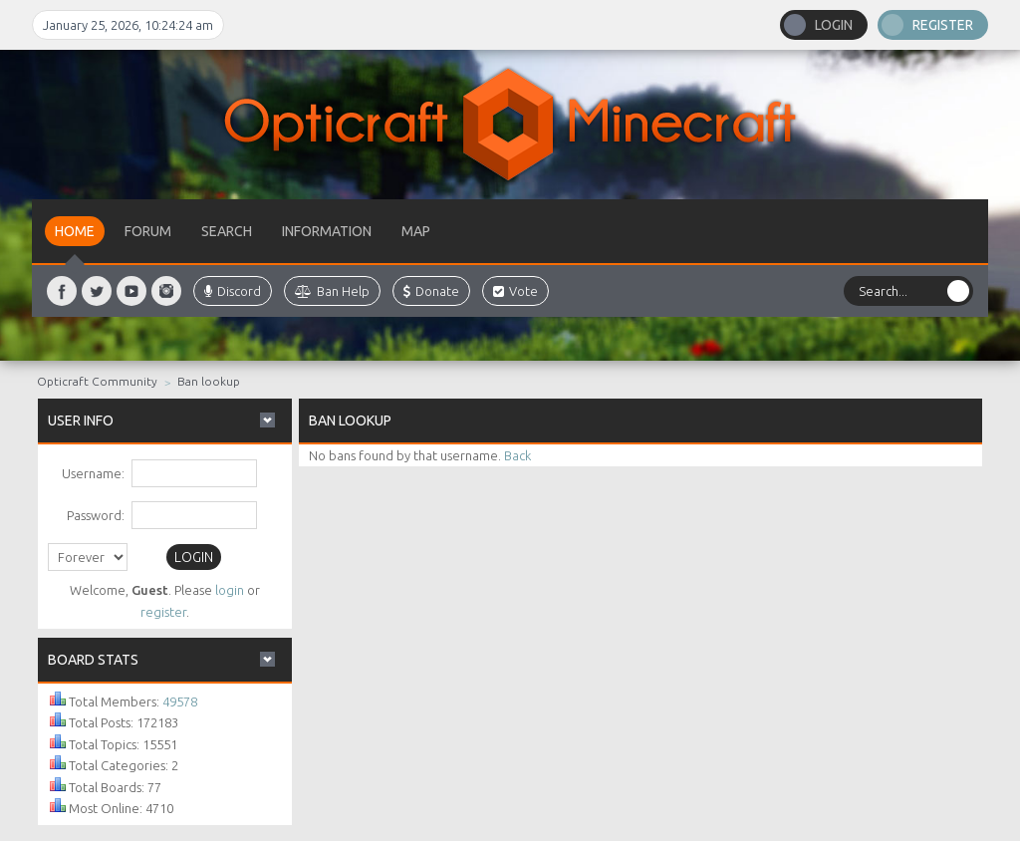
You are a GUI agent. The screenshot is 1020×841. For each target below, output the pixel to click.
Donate (431, 291)
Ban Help (332, 291)
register (163, 612)
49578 (179, 701)
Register (942, 25)
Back (517, 455)
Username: (93, 473)
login (229, 590)
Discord (232, 291)
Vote (515, 291)
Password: (96, 515)
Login (834, 25)
